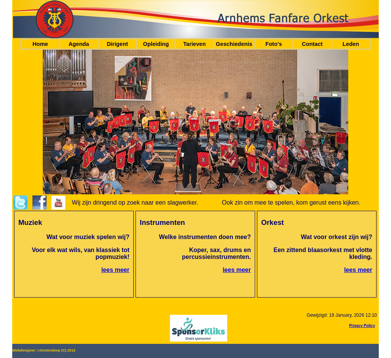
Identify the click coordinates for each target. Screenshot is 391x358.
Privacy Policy (362, 326)
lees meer (115, 270)
